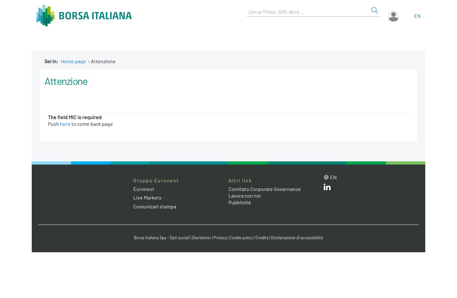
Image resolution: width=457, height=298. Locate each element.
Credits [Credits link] (261, 237)
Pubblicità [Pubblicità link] (239, 202)
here (65, 124)
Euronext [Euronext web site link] (143, 189)
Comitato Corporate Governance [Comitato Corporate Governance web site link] (264, 189)
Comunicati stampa (154, 206)
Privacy (220, 237)
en (417, 16)
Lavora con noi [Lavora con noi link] (244, 196)
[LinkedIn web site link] (327, 188)
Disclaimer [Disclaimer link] (201, 237)
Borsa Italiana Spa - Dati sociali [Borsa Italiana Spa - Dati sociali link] (161, 237)
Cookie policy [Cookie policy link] (241, 237)
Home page (73, 61)
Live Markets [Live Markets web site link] (147, 197)
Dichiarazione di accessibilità (297, 237)
